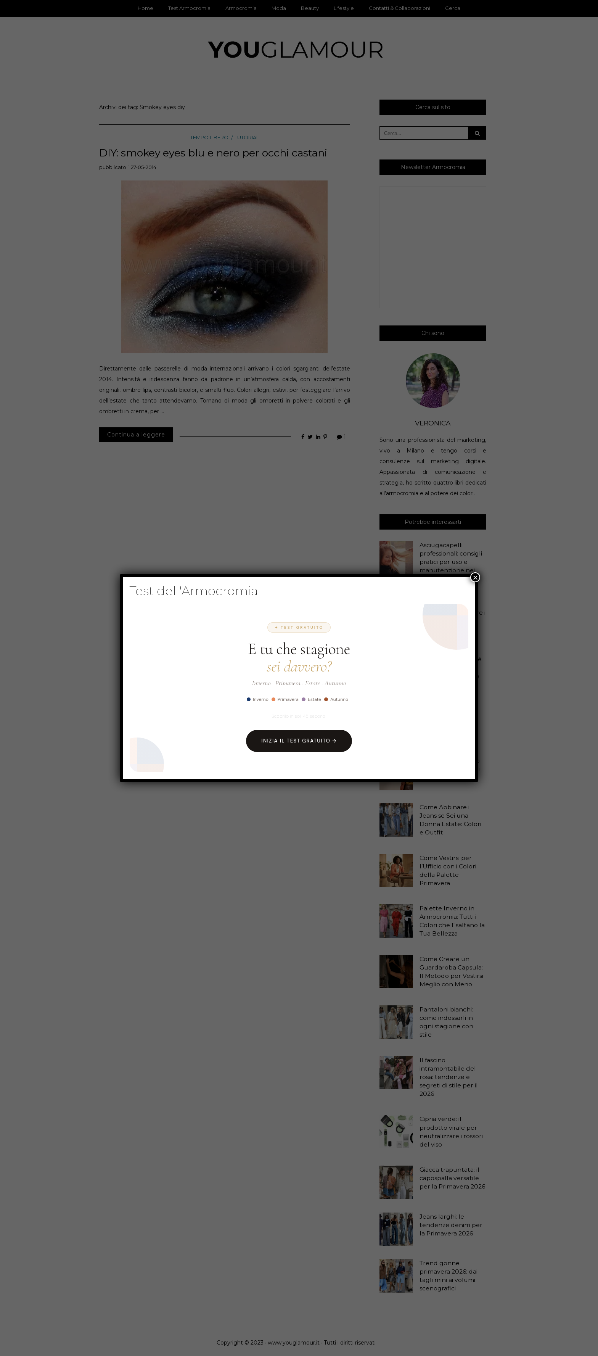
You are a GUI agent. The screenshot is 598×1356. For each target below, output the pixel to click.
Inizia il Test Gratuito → (299, 741)
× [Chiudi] (475, 577)
